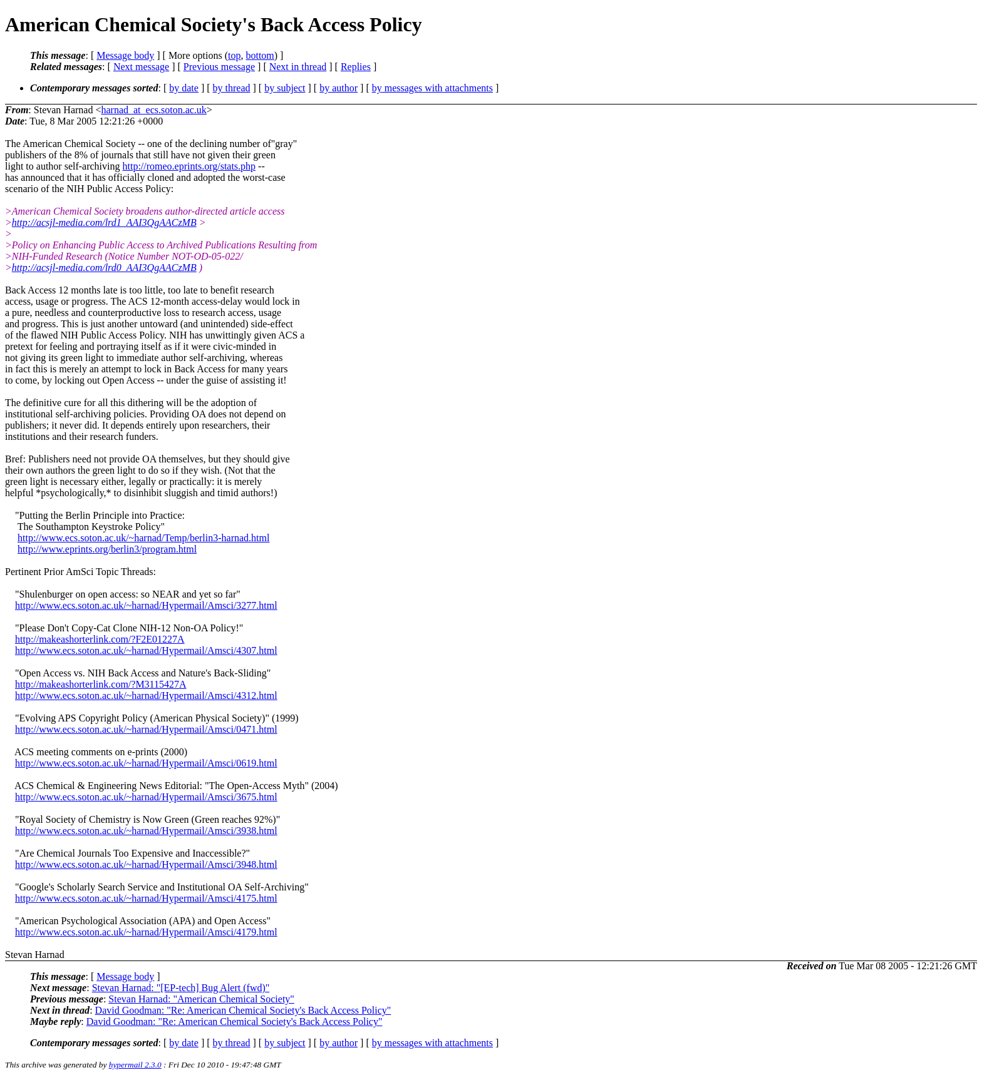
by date (184, 88)
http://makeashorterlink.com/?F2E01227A (100, 639)
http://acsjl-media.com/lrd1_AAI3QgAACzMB (104, 222)
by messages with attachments (432, 88)
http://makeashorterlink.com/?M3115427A (101, 684)
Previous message (219, 66)
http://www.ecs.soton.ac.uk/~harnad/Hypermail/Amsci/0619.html (146, 763)
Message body (125, 55)
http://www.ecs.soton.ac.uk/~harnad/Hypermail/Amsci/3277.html (146, 605)
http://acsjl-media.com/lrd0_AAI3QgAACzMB (104, 267)
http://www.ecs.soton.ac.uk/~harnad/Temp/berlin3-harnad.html (143, 537)
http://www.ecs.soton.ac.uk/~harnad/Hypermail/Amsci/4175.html (146, 898)
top (234, 55)
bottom (260, 55)
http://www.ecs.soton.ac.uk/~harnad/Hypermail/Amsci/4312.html (146, 695)
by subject (284, 88)
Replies (356, 66)
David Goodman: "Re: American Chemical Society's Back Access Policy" (243, 1010)
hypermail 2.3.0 (135, 1064)
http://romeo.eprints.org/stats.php (189, 166)
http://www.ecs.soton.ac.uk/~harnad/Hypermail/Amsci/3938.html (146, 830)
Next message (141, 66)
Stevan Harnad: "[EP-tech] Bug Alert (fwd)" (181, 987)
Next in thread (298, 66)
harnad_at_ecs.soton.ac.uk (153, 109)
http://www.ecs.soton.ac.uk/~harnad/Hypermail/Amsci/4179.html (146, 932)
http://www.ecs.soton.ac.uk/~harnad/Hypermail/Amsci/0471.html (146, 729)
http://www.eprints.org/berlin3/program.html (107, 549)
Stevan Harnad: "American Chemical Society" (201, 999)
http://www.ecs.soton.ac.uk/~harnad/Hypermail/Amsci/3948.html (146, 864)
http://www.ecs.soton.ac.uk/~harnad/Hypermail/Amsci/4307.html (146, 650)
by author (338, 88)
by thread (232, 88)
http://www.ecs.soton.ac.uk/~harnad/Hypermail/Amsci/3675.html (146, 797)
